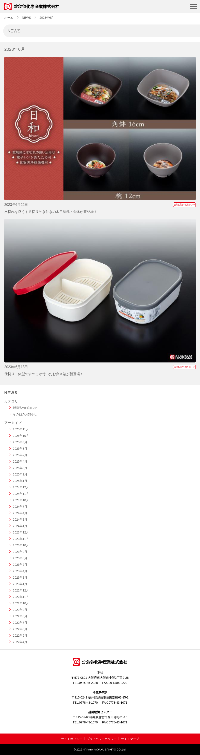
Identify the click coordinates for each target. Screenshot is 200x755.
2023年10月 (21, 545)
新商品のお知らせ (184, 204)
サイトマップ (130, 739)
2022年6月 (20, 629)
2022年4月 (20, 642)
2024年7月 (20, 506)
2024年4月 (20, 513)
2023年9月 (20, 551)
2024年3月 (20, 519)
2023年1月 (20, 584)
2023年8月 (20, 558)
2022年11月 (21, 597)
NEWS (26, 17)
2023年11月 (21, 539)
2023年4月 (20, 571)
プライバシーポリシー (102, 739)
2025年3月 (20, 468)
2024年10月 (21, 500)
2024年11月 (21, 493)
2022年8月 (20, 616)
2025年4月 (20, 461)
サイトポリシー (71, 739)
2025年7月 (20, 455)
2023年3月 (20, 577)
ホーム (8, 17)
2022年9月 (20, 609)
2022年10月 (21, 603)
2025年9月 (20, 442)
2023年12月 (21, 532)
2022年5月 (20, 635)
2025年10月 (21, 435)
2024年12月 (21, 487)
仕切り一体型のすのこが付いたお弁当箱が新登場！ (43, 374)
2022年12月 (21, 590)
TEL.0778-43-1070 (85, 702)
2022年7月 (20, 622)
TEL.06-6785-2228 (85, 683)
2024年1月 (20, 526)
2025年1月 (20, 481)
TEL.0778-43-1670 (85, 722)
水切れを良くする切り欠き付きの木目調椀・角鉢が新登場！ (50, 212)
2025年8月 (20, 448)
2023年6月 (20, 564)
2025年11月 (21, 429)
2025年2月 (20, 474)
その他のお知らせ (25, 414)
